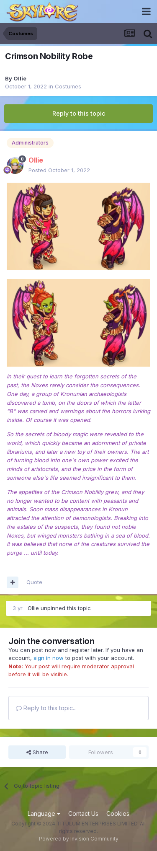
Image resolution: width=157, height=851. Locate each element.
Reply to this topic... (46, 707)
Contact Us (83, 813)
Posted (59, 170)
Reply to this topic (78, 113)
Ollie (19, 78)
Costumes (68, 86)
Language (44, 813)
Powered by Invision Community (78, 838)
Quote (34, 582)
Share (37, 752)
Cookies (117, 813)
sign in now (48, 657)
